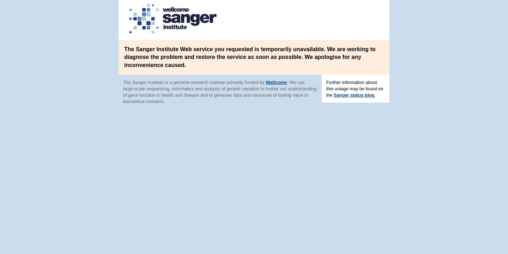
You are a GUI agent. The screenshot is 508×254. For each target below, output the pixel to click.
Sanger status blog (354, 95)
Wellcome (276, 82)
